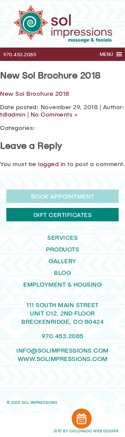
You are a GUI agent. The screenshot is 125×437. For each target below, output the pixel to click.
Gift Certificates (62, 214)
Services (62, 237)
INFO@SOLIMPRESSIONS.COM (62, 350)
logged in (52, 163)
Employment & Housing (62, 284)
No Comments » (54, 114)
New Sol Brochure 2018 (34, 93)
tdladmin (12, 114)
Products (62, 249)
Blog (62, 272)
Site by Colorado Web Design (86, 431)
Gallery (62, 261)
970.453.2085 (19, 54)
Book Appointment (62, 196)
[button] (106, 54)
